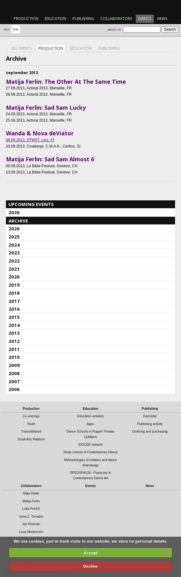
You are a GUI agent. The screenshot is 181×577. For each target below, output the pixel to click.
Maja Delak (31, 493)
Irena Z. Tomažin (31, 516)
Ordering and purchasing (150, 431)
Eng (16, 29)
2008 (14, 373)
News (162, 18)
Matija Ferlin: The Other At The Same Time (66, 81)
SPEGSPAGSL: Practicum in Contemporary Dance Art (90, 475)
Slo (6, 29)
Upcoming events (31, 204)
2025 (14, 236)
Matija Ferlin (31, 501)
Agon (90, 424)
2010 (14, 357)
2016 (14, 309)
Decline (90, 566)
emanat (90, 6)
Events (144, 18)
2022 (14, 261)
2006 (14, 389)
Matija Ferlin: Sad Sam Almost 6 (50, 159)
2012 (14, 341)
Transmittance (31, 431)
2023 (14, 252)
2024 (14, 245)
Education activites (90, 416)
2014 (14, 325)
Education (55, 18)
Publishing (83, 18)
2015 (14, 317)
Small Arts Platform (31, 439)
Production (26, 18)
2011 (14, 349)
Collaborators (116, 18)
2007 (14, 381)
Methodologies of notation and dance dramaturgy (90, 462)
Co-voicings (31, 416)
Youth (31, 424)
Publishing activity (150, 424)
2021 (14, 269)
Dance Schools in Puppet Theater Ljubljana (90, 434)
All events (22, 48)
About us (114, 29)
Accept (90, 552)
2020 (14, 276)
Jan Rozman (31, 524)
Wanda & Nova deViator (40, 133)
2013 (14, 333)
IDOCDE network (90, 444)
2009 (14, 365)
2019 (14, 285)
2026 (14, 212)
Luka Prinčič (31, 508)
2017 (14, 301)
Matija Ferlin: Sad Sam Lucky (46, 107)
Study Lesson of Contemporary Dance (90, 452)
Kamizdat (150, 416)
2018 (14, 293)
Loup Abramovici (31, 532)
